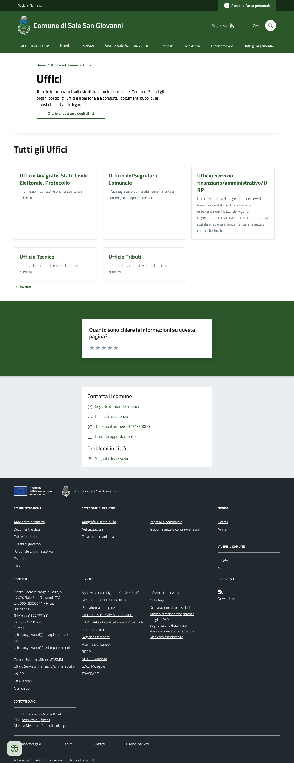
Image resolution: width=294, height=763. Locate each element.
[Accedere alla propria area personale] (247, 5)
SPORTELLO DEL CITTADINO (104, 600)
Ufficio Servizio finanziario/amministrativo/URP (44, 669)
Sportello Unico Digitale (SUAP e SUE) (110, 592)
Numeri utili (22, 688)
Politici (19, 558)
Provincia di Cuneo (96, 644)
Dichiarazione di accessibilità (171, 607)
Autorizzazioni (92, 529)
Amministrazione (34, 45)
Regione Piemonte (30, 5)
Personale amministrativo (33, 551)
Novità (65, 45)
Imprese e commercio (166, 522)
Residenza (192, 46)
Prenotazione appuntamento (172, 631)
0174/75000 (38, 615)
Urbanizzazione (222, 46)
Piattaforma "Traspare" (99, 607)
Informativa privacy (164, 592)
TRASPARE (90, 673)
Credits (99, 744)
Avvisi (222, 529)
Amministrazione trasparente (172, 614)
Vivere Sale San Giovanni (126, 45)
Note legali (158, 600)
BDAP (86, 651)
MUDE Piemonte (94, 659)
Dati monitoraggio (27, 744)
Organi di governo (27, 544)
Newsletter (226, 598)
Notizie (223, 522)
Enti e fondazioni (26, 536)
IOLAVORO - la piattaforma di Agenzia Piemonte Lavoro (113, 625)
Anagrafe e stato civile (99, 522)
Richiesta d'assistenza (166, 637)
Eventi (223, 567)
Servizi (88, 45)
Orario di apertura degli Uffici (71, 113)
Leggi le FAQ (159, 619)
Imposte (168, 46)
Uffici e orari (23, 681)
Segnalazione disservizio (168, 625)
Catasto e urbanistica (98, 536)
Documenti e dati (27, 529)
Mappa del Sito (137, 744)
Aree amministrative (29, 522)
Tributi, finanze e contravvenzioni (175, 529)
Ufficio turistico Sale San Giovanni (107, 614)
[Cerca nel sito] (268, 25)
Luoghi (223, 560)
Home (41, 65)
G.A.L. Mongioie (93, 666)
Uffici (17, 566)
